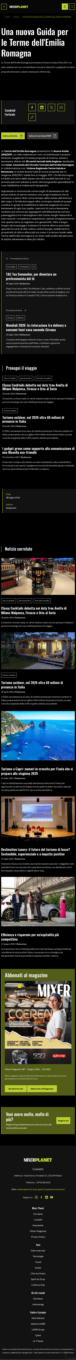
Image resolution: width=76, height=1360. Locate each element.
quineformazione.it (55, 1189)
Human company (10, 411)
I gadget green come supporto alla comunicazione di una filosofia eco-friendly (38, 450)
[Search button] (72, 6)
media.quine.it (24, 1189)
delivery (20, 318)
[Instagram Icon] (36, 1197)
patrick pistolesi (26, 378)
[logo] (19, 6)
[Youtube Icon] (51, 1197)
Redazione (25, 283)
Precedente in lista (17, 258)
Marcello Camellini (43, 378)
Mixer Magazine (38, 1231)
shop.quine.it (38, 1189)
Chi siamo (38, 1213)
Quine (38, 1335)
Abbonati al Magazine (42, 1088)
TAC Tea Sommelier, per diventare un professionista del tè (31, 276)
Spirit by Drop (38, 1279)
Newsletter (38, 1225)
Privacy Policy (38, 1236)
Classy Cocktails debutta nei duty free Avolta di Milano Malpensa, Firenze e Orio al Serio (35, 387)
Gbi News (38, 1298)
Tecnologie (38, 1256)
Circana (10, 318)
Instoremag (38, 1304)
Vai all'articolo (15, 1088)
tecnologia (11, 267)
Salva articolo (13, 136)
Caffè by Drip (38, 1284)
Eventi (38, 1267)
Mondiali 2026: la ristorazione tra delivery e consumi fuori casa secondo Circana (36, 327)
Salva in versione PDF (42, 136)
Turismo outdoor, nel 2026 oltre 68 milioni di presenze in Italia (33, 419)
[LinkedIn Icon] (46, 1197)
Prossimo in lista (16, 310)
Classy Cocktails (10, 378)
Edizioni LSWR (38, 1323)
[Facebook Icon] (41, 1197)
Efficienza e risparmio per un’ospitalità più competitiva (30, 937)
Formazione (24, 267)
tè (34, 267)
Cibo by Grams (38, 1273)
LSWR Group (38, 1329)
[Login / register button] (65, 6)
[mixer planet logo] (38, 1160)
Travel (16, 17)
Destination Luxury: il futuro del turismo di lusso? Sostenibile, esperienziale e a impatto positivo (35, 851)
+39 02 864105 (42, 1182)
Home (7, 17)
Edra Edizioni (38, 1318)
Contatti (38, 1219)
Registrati (63, 1120)
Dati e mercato (38, 1250)
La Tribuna (38, 1341)
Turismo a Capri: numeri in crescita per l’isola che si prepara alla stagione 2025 (37, 771)
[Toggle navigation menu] (4, 6)
